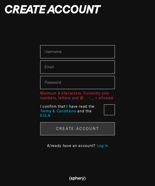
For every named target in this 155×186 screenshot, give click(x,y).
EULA (45, 115)
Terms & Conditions (58, 111)
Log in (102, 146)
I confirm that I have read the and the (77, 111)
